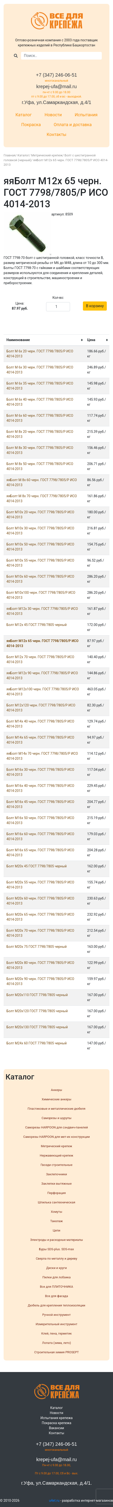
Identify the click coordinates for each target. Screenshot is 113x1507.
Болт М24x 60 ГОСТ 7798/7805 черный (36, 1043)
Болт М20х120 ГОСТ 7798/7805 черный (37, 1011)
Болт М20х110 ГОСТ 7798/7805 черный (37, 995)
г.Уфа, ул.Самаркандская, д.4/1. (56, 1483)
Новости (53, 114)
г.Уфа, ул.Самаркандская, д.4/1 (56, 102)
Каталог (24, 114)
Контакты (56, 134)
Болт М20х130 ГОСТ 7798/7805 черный (37, 1027)
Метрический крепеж (47, 155)
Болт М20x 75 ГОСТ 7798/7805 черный (36, 947)
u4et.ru (54, 1500)
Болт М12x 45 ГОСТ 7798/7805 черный (36, 625)
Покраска (31, 124)
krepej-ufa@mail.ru (56, 86)
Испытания (86, 114)
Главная (9, 155)
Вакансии (56, 1428)
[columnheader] (44, 340)
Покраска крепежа (56, 1423)
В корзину (95, 306)
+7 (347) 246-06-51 (56, 75)
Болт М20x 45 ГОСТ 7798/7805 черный (36, 866)
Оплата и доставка (73, 124)
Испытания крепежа (56, 1418)
